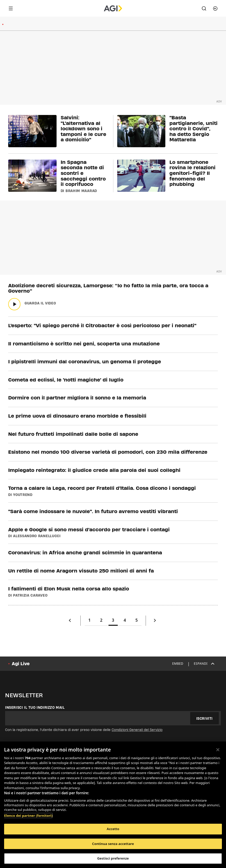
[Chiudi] (217, 749)
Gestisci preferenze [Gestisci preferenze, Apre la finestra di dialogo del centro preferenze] (113, 858)
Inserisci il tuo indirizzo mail (35, 707)
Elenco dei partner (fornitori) (28, 815)
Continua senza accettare (113, 843)
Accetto (113, 829)
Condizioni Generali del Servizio (137, 730)
